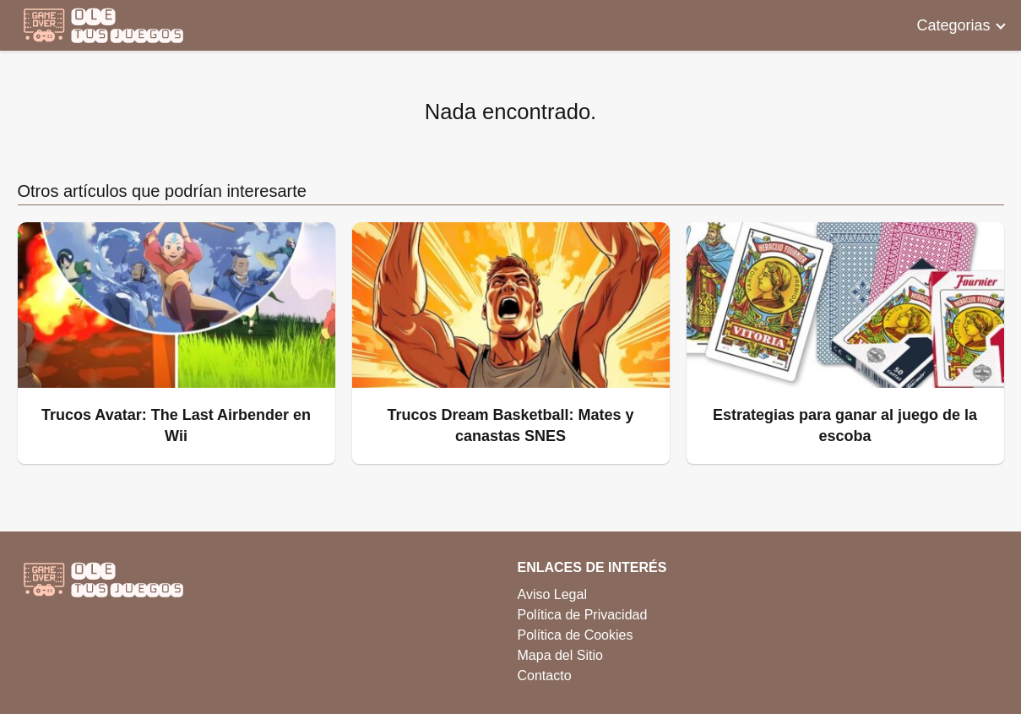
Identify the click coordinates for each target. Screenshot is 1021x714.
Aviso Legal (552, 594)
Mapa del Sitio (560, 655)
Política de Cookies (575, 635)
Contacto (545, 675)
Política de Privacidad (583, 615)
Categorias (953, 25)
